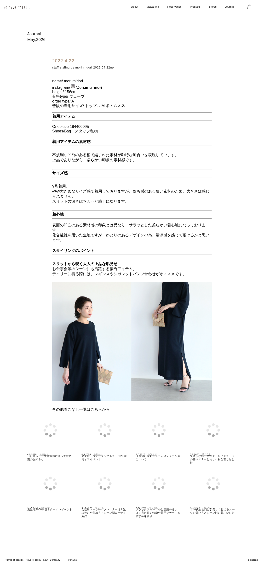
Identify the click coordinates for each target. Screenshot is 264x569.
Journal (229, 6)
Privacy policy (33, 560)
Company (55, 560)
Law (45, 560)
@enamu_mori (89, 87)
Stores (213, 6)
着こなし (206, 454)
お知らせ (44, 454)
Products (195, 6)
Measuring (153, 6)
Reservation (174, 6)
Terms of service (15, 560)
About (134, 6)
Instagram (252, 560)
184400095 (79, 127)
